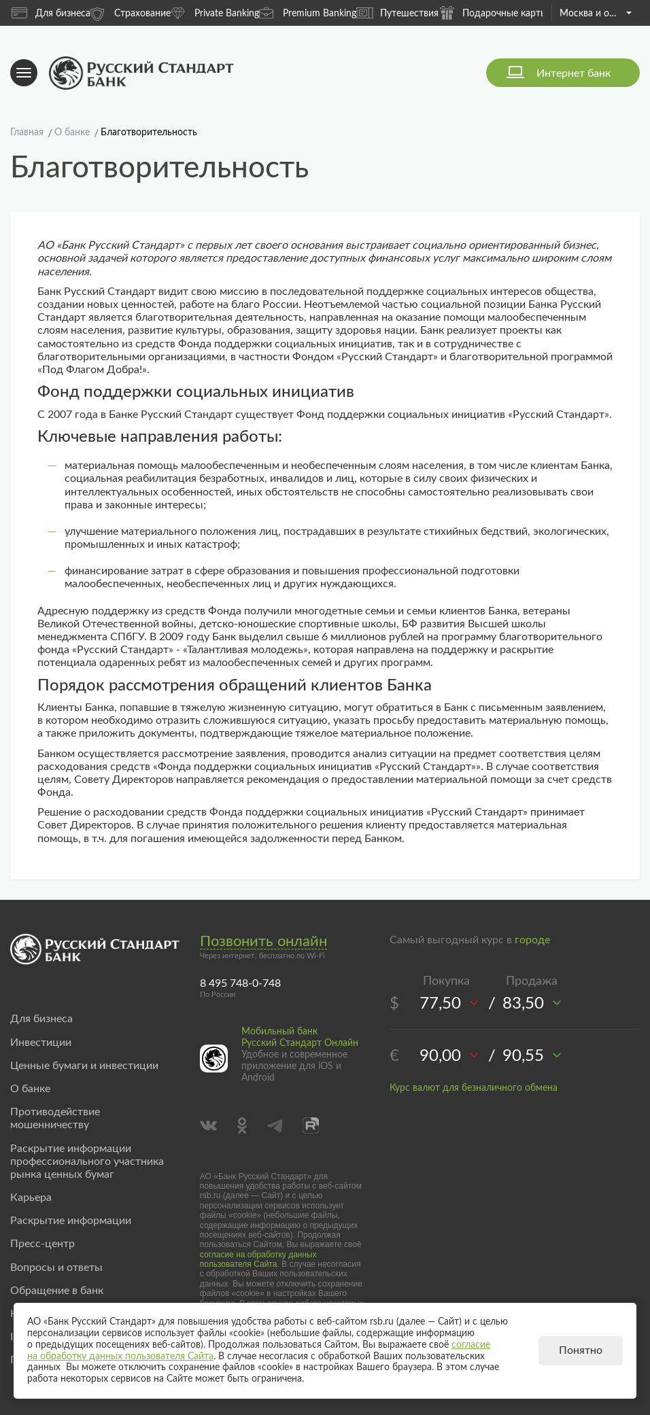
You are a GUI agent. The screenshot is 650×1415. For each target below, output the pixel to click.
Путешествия (397, 12)
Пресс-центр (42, 1243)
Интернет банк (573, 73)
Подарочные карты (493, 12)
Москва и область (595, 13)
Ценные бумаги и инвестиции (84, 1065)
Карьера (31, 1197)
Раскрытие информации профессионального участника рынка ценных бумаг (87, 1161)
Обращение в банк (56, 1290)
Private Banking (215, 12)
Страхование (130, 12)
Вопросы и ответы (56, 1267)
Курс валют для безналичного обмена (474, 1088)
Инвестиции (40, 1042)
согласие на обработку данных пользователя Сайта (258, 1259)
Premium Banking (307, 12)
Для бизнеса (51, 12)
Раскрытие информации (70, 1220)
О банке (30, 1088)
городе (532, 939)
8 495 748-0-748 (240, 983)
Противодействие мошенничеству (55, 1118)
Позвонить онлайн (263, 941)
